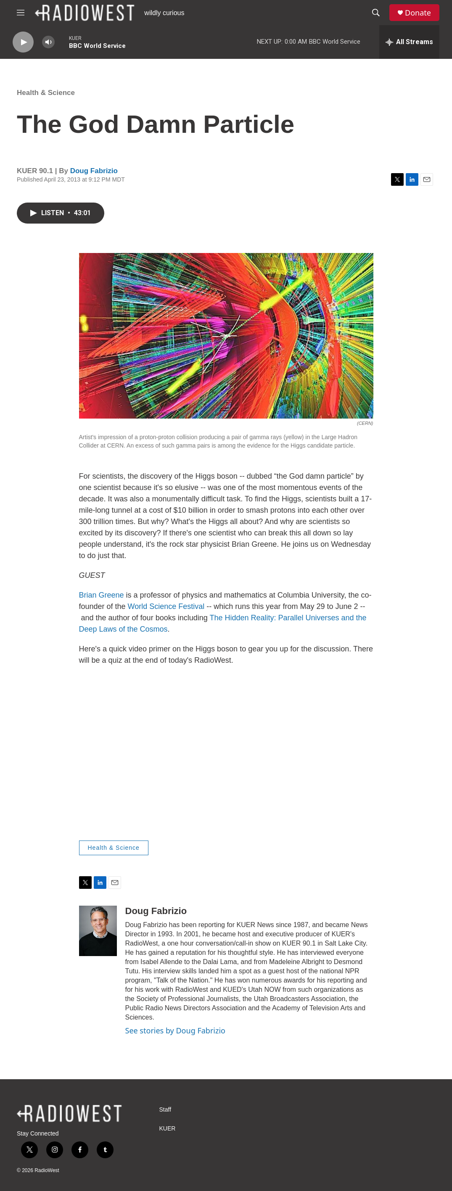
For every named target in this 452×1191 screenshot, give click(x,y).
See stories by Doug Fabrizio (175, 1030)
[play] (23, 42)
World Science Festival (166, 606)
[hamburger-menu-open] (21, 12)
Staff (165, 1110)
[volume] (48, 42)
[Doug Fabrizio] (98, 931)
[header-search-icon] (376, 12)
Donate (418, 12)
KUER (167, 1128)
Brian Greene (101, 595)
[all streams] (409, 42)
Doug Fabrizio (94, 171)
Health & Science (46, 93)
